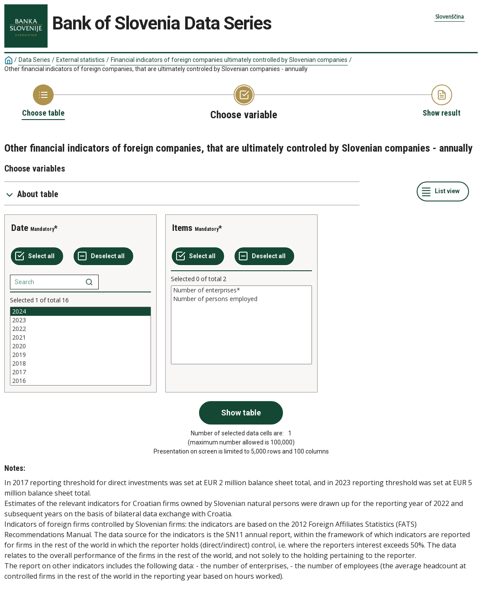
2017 (80, 372)
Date (19, 228)
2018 (80, 363)
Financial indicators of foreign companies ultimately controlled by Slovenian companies (229, 59)
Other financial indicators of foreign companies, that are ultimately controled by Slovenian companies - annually (156, 68)
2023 (80, 320)
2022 (80, 328)
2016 (80, 380)
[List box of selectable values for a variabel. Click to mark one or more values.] (80, 346)
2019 (80, 354)
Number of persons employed (241, 299)
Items (182, 228)
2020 (80, 346)
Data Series (34, 59)
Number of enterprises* (241, 290)
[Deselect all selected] (103, 256)
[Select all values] (37, 256)
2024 (80, 311)
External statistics (80, 59)
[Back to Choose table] (43, 101)
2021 (80, 337)
